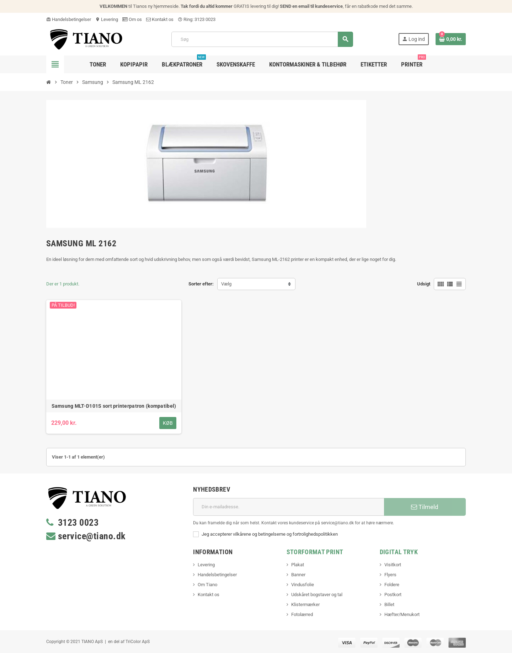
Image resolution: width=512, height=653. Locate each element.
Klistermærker (305, 604)
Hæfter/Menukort (402, 614)
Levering (106, 19)
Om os (132, 19)
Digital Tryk (399, 552)
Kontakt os (160, 19)
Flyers (390, 574)
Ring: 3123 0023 (196, 19)
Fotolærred (302, 614)
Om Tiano (207, 584)
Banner (298, 574)
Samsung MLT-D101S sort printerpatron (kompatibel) (114, 406)
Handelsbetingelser (68, 19)
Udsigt (423, 284)
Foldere (391, 584)
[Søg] (262, 39)
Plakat (297, 564)
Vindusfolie (302, 584)
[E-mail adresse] (288, 507)
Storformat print (315, 552)
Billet (389, 604)
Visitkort (392, 564)
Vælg (226, 284)
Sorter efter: (201, 284)
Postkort (392, 594)
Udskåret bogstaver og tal (316, 594)
